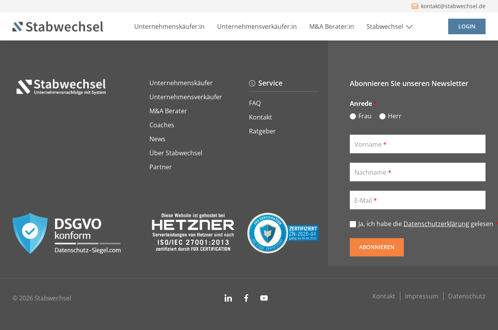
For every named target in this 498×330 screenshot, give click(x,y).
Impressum (421, 296)
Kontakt (260, 117)
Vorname (370, 144)
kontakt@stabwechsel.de (449, 6)
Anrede (363, 103)
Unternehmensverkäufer (185, 97)
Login (466, 26)
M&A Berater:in (331, 26)
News (157, 139)
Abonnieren (377, 247)
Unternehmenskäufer (181, 83)
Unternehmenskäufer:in (169, 26)
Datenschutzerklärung (436, 223)
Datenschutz (467, 296)
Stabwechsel (390, 27)
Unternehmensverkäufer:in (257, 26)
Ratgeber (262, 131)
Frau (365, 116)
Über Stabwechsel (175, 153)
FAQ (255, 103)
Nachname (372, 172)
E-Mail (365, 200)
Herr (395, 116)
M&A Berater (168, 111)
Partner (160, 167)
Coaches (161, 125)
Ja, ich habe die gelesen (422, 223)
